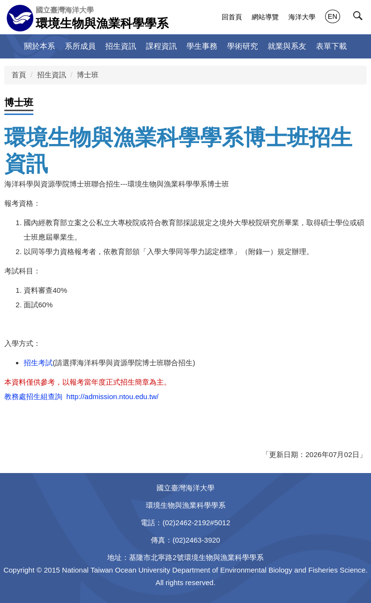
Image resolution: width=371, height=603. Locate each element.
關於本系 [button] (39, 46)
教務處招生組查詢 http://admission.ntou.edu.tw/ (81, 396)
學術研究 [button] (242, 46)
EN (332, 16)
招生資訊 (51, 75)
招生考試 (38, 363)
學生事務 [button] (201, 46)
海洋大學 (301, 17)
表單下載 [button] (331, 46)
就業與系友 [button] (287, 46)
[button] (360, 18)
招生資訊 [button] (120, 46)
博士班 (88, 75)
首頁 (19, 75)
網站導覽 (265, 17)
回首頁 (232, 17)
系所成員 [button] (80, 46)
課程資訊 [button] (161, 46)
